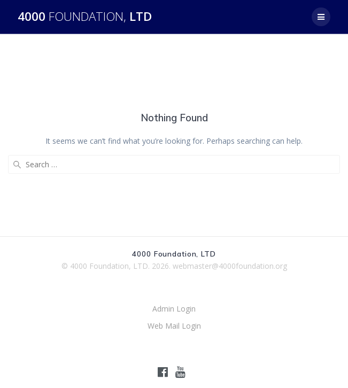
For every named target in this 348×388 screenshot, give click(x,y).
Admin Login (174, 309)
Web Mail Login (174, 326)
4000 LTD (85, 16)
